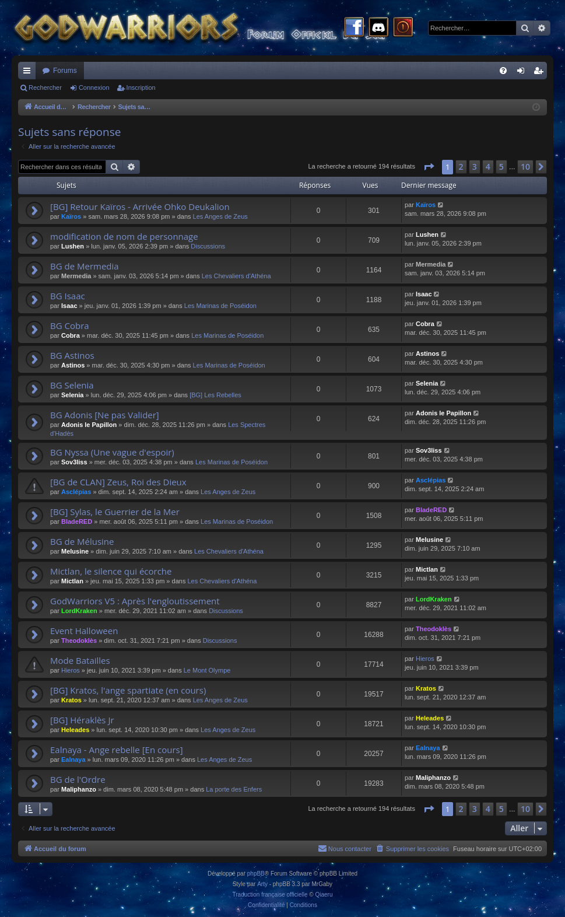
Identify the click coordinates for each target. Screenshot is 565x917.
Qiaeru (323, 894)
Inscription (141, 87)
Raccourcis (29, 72)
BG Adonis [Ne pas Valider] (104, 415)
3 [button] (474, 166)
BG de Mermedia (84, 266)
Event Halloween (84, 630)
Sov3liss (74, 462)
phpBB (256, 873)
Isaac (69, 305)
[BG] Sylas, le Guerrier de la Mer (115, 511)
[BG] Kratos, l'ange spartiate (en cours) (128, 690)
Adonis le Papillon (89, 424)
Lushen (72, 246)
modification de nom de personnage (124, 236)
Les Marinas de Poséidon (220, 305)
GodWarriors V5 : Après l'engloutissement (135, 601)
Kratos (71, 700)
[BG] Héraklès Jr (82, 720)
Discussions (208, 246)
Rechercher (45, 87)
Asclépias (76, 491)
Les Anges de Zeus (220, 216)
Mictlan (72, 581)
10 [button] (525, 166)
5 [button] (501, 166)
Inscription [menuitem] (541, 72)
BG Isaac (67, 296)
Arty (262, 884)
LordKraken (79, 610)
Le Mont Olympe (207, 670)
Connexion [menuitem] (523, 72)
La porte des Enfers (234, 789)
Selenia (72, 394)
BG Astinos (72, 355)
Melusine (75, 551)
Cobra (70, 335)
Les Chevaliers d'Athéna (236, 275)
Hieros (70, 670)
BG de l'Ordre (78, 779)
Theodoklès (79, 640)
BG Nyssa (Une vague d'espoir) (112, 452)
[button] (428, 167)
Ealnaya (73, 759)
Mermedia (76, 275)
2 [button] (461, 166)
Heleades (75, 729)
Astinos (73, 365)
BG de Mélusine (82, 541)
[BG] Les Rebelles (215, 394)
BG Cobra (69, 325)
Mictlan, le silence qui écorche (111, 571)
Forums (65, 70)
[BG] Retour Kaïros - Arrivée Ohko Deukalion (140, 206)
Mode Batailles (80, 660)
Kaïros (71, 216)
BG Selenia (72, 385)
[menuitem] (503, 70)
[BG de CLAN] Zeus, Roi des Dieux (118, 482)
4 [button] (488, 166)
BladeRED (76, 521)
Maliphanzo (78, 789)
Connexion (94, 87)
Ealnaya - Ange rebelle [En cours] (116, 749)
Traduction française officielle (270, 894)
